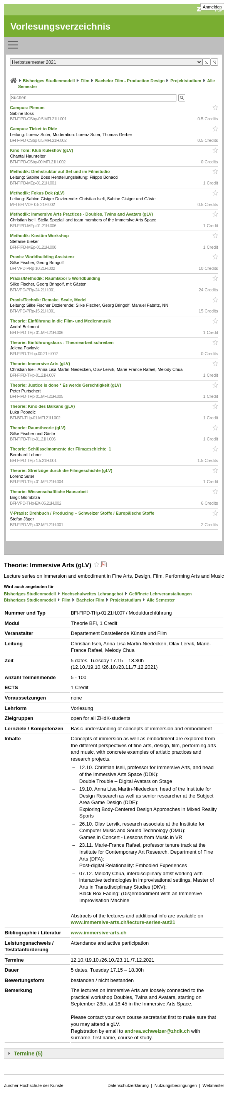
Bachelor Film (90, 600)
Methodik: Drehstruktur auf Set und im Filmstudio (60, 171)
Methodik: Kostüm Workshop (40, 235)
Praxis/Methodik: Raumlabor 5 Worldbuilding (56, 278)
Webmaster (213, 1085)
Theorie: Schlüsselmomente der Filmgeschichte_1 (61, 449)
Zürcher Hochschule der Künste (34, 1085)
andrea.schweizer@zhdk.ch (156, 1031)
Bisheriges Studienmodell (49, 80)
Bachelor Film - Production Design (129, 80)
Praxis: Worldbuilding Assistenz (43, 256)
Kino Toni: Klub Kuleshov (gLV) (42, 150)
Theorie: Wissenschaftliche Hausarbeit (49, 491)
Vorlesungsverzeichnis (60, 26)
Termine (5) (28, 1053)
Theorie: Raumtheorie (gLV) (38, 427)
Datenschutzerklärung (128, 1085)
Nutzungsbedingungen (175, 1085)
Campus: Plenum (28, 107)
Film (84, 80)
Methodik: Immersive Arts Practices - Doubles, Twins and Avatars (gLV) (82, 214)
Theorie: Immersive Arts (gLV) (40, 363)
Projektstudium (186, 80)
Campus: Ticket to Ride (34, 128)
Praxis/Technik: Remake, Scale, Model (49, 299)
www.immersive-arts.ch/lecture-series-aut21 (123, 922)
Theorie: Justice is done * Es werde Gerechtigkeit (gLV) (66, 385)
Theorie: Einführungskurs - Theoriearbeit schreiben (62, 342)
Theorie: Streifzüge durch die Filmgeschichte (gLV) (62, 470)
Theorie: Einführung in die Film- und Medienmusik (61, 321)
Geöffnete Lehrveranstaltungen (160, 594)
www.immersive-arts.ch (99, 933)
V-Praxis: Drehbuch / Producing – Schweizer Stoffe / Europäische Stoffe (83, 513)
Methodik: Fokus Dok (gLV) (38, 193)
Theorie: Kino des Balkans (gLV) (43, 406)
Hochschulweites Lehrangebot (92, 594)
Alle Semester (161, 600)
